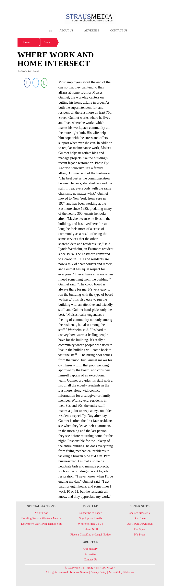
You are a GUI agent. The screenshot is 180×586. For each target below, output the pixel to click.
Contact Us (118, 30)
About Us (66, 30)
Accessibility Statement (121, 572)
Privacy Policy (98, 572)
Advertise (91, 30)
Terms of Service (79, 572)
